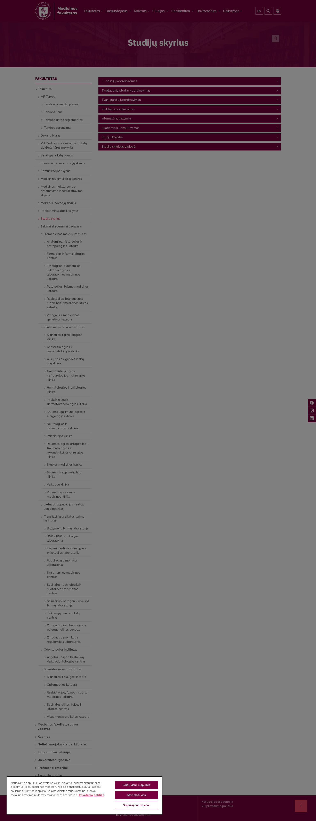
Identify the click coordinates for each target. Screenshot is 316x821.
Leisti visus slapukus (136, 785)
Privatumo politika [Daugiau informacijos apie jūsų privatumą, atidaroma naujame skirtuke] (91, 795)
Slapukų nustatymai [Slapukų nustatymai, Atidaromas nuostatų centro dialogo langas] (136, 805)
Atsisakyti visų (136, 795)
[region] (84, 795)
